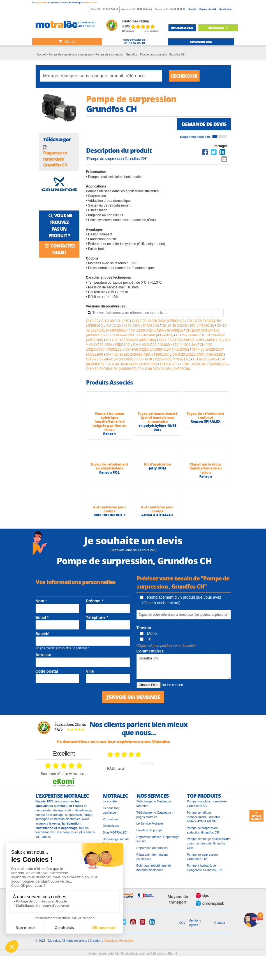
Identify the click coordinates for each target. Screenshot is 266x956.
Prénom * (94, 601)
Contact (219, 922)
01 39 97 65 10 (110, 9)
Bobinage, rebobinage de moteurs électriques (154, 868)
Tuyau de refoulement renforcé (206, 415)
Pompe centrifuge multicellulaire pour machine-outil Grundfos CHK (209, 843)
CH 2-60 (123, 321)
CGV (182, 922)
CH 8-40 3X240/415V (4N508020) (132, 364)
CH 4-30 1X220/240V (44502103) (131, 340)
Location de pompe (150, 830)
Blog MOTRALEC (115, 832)
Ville (90, 671)
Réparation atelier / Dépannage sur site (158, 839)
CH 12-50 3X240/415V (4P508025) (157, 330)
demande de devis (182, 28)
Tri (145, 639)
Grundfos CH (184, 666)
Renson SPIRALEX (206, 421)
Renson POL (109, 472)
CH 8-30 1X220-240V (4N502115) (165, 359)
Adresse (43, 654)
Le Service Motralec (150, 823)
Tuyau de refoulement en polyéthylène (109, 466)
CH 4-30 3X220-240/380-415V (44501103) (191, 340)
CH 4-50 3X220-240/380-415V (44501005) (157, 349)
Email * (42, 617)
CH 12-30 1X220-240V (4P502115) (133, 326)
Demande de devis (204, 124)
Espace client (207, 9)
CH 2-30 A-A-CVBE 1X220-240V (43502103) (140, 335)
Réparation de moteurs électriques (152, 857)
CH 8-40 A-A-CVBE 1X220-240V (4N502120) (194, 364)
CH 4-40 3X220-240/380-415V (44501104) (165, 345)
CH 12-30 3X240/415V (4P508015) (188, 326)
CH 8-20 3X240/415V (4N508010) (112, 359)
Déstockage (218, 28)
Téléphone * (97, 617)
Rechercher (184, 76)
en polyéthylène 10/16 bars (157, 427)
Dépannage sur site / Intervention (116, 841)
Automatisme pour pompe (109, 509)
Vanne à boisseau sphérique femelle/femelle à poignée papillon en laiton (109, 421)
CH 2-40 (108, 321)
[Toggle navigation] (67, 41)
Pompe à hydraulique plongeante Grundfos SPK (205, 868)
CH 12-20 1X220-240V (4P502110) (159, 321)
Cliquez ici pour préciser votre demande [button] (166, 646)
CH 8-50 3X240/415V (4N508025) (112, 369)
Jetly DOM (157, 468)
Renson (109, 433)
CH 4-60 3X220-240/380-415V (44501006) (138, 355)
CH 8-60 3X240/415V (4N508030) (164, 369)
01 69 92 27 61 (177, 9)
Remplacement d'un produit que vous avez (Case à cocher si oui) (180, 600)
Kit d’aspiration (157, 464)
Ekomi (172, 953)
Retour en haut (256, 816)
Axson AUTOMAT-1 (157, 515)
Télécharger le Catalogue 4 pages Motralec (155, 815)
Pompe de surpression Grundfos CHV (202, 857)
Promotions (111, 819)
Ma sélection (225, 9)
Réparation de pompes (152, 847)
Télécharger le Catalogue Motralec (154, 803)
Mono (148, 633)
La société (110, 801)
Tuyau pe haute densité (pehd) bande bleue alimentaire (157, 417)
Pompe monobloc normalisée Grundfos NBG (207, 803)
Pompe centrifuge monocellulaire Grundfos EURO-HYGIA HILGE (203, 817)
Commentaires (150, 651)
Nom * (41, 601)
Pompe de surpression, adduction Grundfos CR (203, 830)
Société (192, 9)
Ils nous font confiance (111, 810)
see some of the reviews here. (63, 774)
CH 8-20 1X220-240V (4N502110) (198, 355)
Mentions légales (194, 923)
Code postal (47, 671)
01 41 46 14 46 (144, 9)
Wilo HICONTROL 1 (110, 515)
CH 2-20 (93, 321)
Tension (144, 628)
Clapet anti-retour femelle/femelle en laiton (205, 468)
